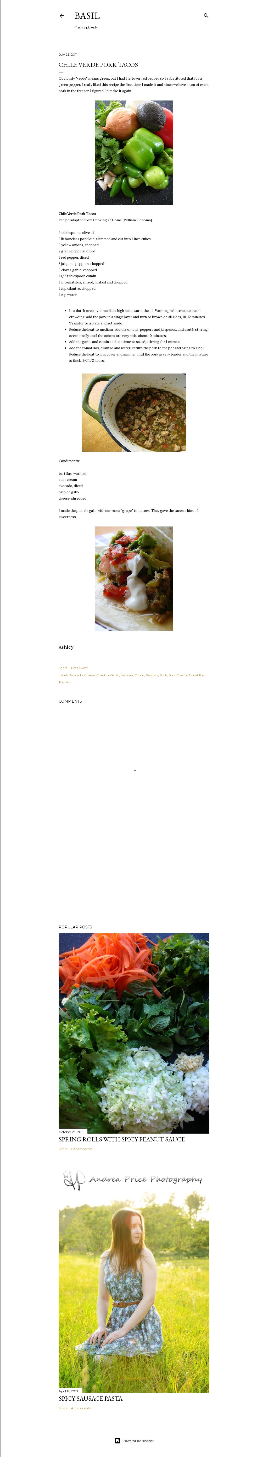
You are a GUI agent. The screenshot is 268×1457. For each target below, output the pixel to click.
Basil (87, 15)
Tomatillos (196, 675)
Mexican (127, 675)
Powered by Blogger (134, 1441)
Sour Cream (178, 675)
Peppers (152, 675)
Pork (163, 675)
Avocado (76, 675)
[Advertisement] (134, 875)
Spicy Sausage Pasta (90, 1398)
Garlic (114, 675)
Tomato (64, 682)
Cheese (89, 675)
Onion (139, 675)
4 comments (81, 1408)
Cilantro (102, 675)
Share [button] (63, 668)
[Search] (206, 14)
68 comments (81, 1149)
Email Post (79, 668)
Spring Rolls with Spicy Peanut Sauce (122, 1139)
